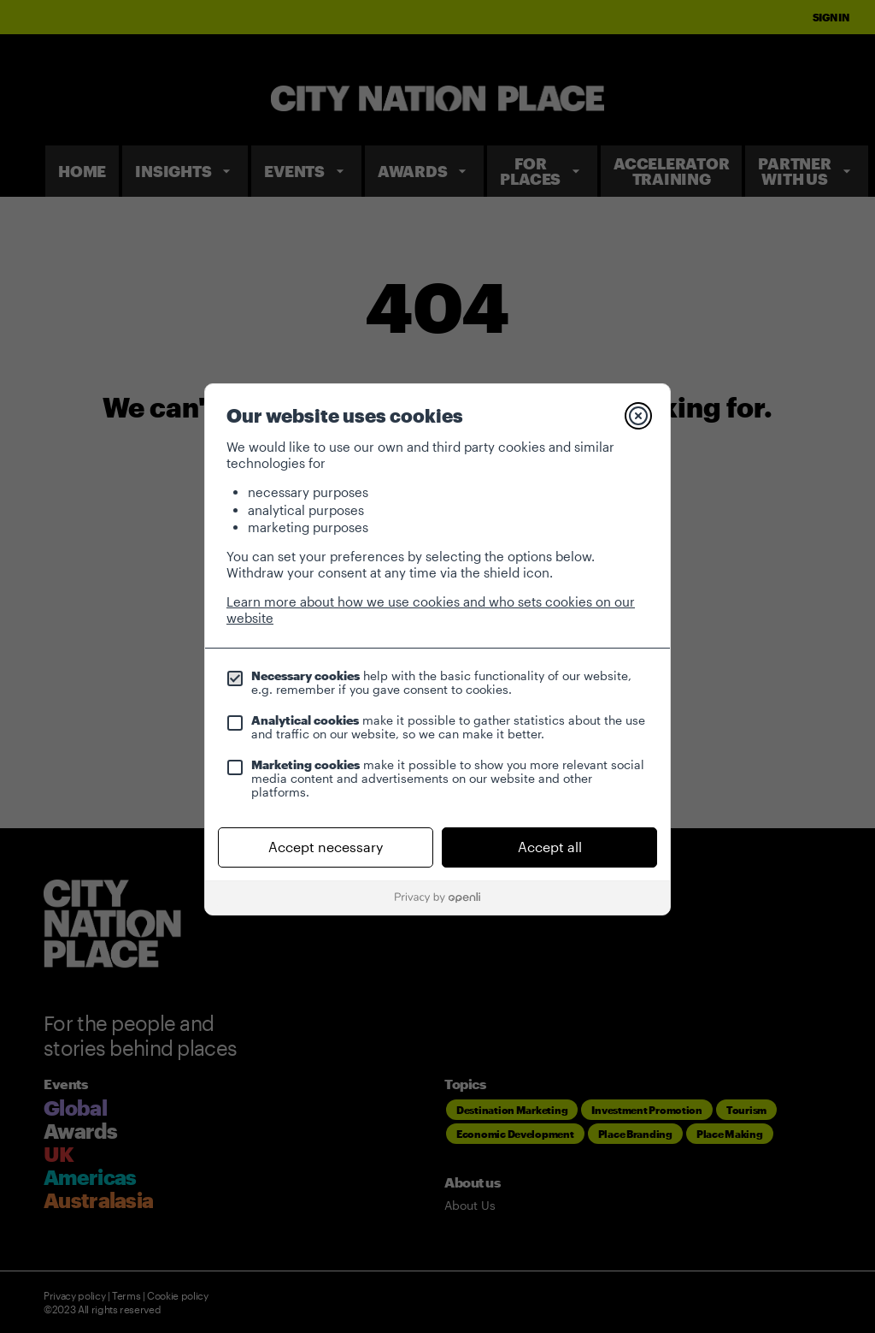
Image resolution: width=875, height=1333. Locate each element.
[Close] (638, 416)
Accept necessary (325, 846)
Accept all (550, 846)
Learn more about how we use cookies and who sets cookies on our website (430, 609)
